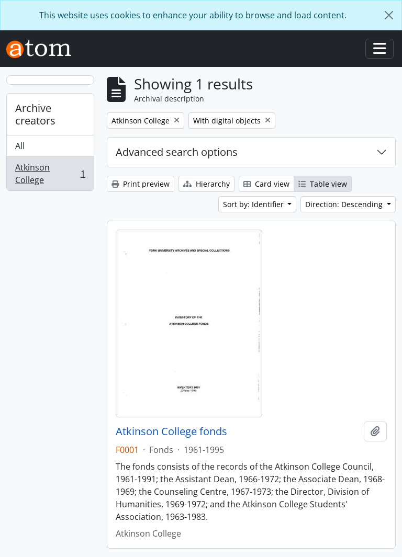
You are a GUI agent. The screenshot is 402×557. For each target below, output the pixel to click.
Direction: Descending (345, 204)
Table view (322, 184)
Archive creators (35, 114)
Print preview (140, 184)
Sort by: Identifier (254, 204)
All (20, 146)
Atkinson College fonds (171, 431)
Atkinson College (50, 174)
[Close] (388, 15)
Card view (266, 184)
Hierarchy (206, 184)
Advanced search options (177, 152)
